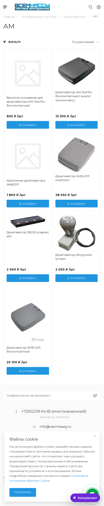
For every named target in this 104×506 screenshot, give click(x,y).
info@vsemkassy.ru (55, 426)
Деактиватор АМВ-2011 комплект (72, 178)
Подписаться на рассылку (52, 396)
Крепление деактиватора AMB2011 (26, 182)
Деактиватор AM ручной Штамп (73, 256)
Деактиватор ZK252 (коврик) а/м (28, 234)
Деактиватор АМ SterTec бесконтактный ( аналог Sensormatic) (74, 96)
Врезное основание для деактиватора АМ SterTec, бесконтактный (26, 101)
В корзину (27, 125)
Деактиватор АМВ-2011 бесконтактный (23, 349)
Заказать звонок (54, 417)
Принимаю (22, 492)
